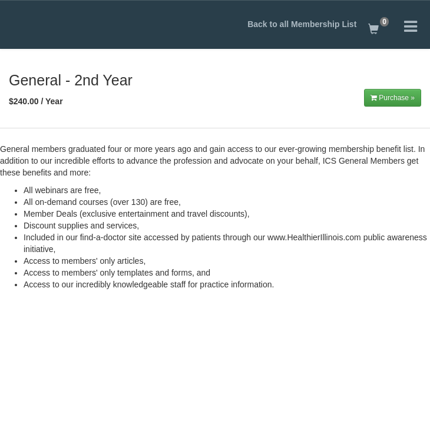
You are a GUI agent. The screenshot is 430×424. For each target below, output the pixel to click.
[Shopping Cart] (378, 26)
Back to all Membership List (301, 24)
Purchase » (393, 98)
